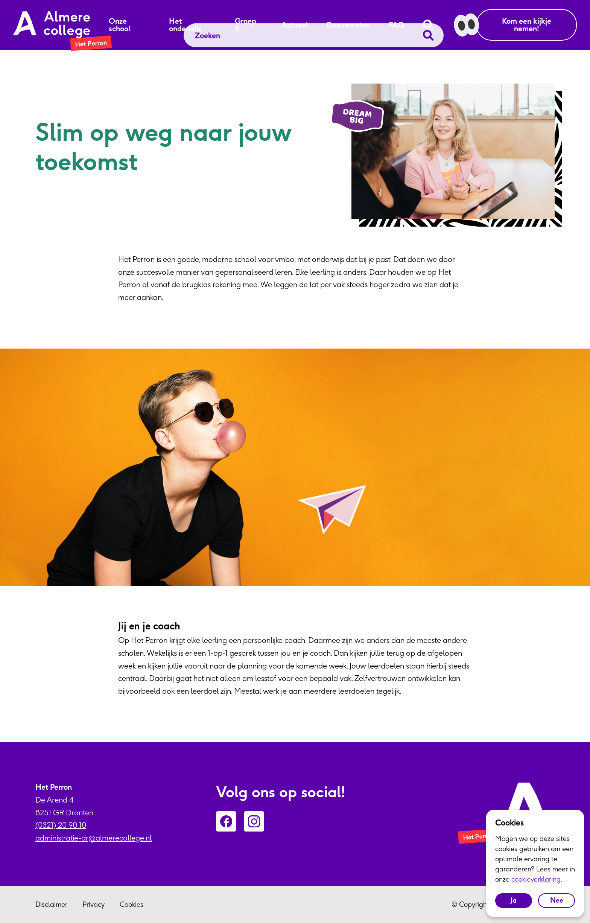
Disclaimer (51, 904)
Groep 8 (245, 24)
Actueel (294, 25)
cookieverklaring (536, 879)
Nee (556, 900)
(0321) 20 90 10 (60, 825)
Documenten (348, 25)
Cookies (131, 904)
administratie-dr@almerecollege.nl (93, 837)
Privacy (93, 904)
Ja (514, 900)
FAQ (396, 25)
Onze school (119, 24)
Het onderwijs (185, 24)
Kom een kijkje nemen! (526, 24)
